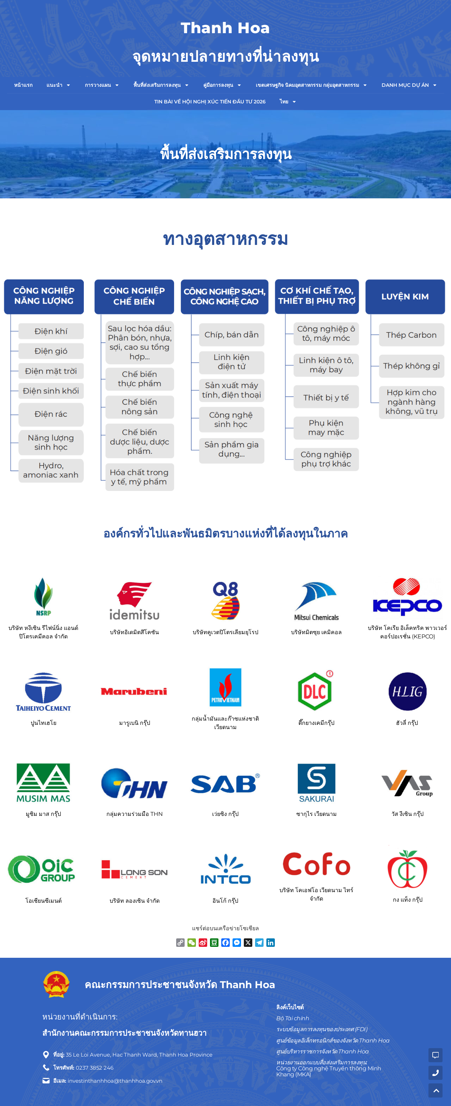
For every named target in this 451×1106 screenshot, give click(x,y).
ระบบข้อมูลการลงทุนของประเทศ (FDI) (321, 1029)
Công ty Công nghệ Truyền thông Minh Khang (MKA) (328, 1071)
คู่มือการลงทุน (222, 85)
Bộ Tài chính (292, 1018)
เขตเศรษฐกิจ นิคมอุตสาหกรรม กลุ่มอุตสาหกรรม (311, 85)
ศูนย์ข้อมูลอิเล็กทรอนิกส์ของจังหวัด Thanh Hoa (333, 1040)
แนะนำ (59, 85)
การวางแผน (102, 85)
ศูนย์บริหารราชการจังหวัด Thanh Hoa (322, 1051)
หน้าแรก (23, 85)
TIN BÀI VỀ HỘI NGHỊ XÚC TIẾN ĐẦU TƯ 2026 (210, 101)
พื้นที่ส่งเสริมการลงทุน (161, 85)
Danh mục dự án (409, 85)
